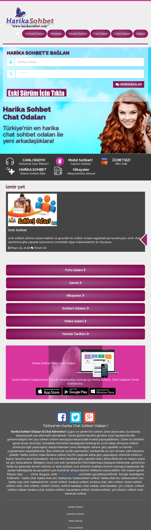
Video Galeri (122, 33)
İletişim (140, 33)
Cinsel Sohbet (87, 507)
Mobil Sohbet (64, 507)
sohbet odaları (68, 474)
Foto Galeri (100, 33)
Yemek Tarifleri (78, 33)
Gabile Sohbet (17, 507)
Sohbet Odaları (34, 33)
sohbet (26, 475)
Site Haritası (133, 507)
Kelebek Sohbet (40, 507)
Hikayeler (56, 33)
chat (135, 447)
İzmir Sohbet (17, 230)
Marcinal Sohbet (110, 507)
